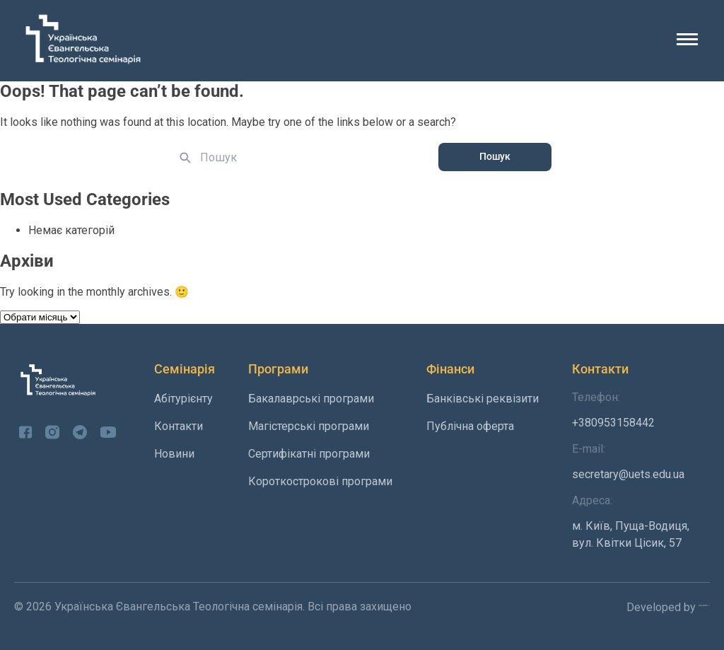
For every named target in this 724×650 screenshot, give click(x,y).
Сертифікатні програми (309, 453)
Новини (174, 453)
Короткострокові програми (320, 481)
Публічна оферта (470, 426)
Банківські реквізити (482, 398)
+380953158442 (641, 409)
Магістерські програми (308, 426)
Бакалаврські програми (311, 398)
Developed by (668, 607)
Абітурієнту (183, 398)
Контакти (178, 426)
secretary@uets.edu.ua (641, 461)
